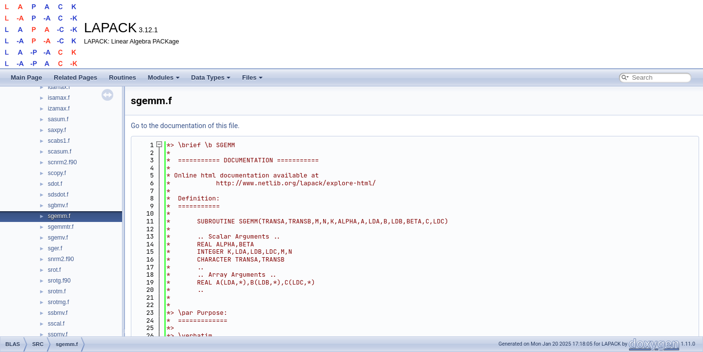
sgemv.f (58, 237)
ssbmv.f (57, 312)
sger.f (55, 248)
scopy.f (57, 173)
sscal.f (56, 323)
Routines (122, 77)
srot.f (54, 269)
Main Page (26, 77)
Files (252, 77)
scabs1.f (59, 140)
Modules (164, 77)
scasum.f (59, 151)
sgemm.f (59, 216)
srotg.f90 (59, 280)
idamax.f (59, 87)
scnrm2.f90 (62, 162)
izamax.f (59, 108)
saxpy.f (57, 130)
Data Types (210, 77)
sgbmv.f (58, 205)
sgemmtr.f (61, 226)
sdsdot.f (58, 194)
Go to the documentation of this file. (185, 126)
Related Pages (75, 77)
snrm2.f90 (61, 259)
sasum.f (58, 119)
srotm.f (57, 291)
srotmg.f (58, 302)
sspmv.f (57, 334)
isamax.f (59, 97)
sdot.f (55, 183)
